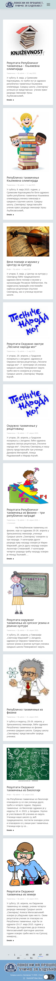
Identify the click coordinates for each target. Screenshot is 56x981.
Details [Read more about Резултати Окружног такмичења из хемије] (9, 940)
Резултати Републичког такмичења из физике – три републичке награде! (26, 512)
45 (27, 954)
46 (34, 954)
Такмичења (11, 73)
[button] (49, 976)
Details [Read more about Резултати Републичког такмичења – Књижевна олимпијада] (9, 100)
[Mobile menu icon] (48, 4)
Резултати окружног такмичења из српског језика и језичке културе (28, 623)
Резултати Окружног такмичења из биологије (23, 788)
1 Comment (11, 523)
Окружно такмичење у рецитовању (22, 427)
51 (31, 958)
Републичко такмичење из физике (25, 711)
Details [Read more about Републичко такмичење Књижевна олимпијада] (9, 215)
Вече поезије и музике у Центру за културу (23, 263)
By (21, 73)
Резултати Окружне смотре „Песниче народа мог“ (25, 345)
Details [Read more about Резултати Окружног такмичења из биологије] (9, 830)
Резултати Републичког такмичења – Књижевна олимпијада (23, 66)
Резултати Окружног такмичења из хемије (21, 893)
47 (40, 954)
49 (18, 958)
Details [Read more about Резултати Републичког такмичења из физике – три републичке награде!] (9, 559)
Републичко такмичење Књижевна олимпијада (23, 179)
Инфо (9, 269)
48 (47, 954)
